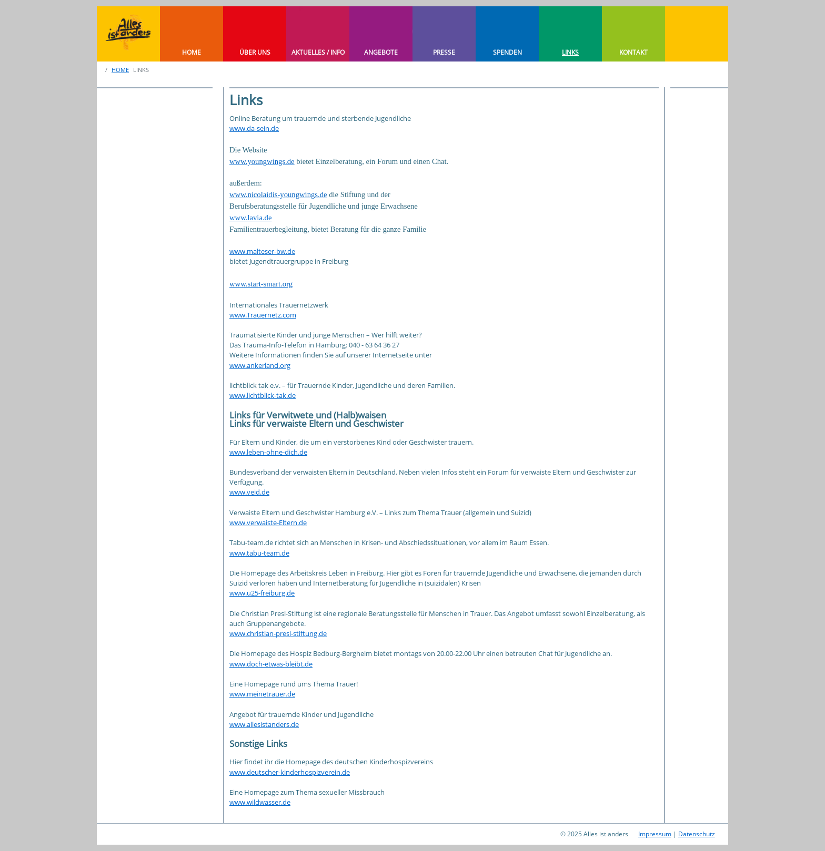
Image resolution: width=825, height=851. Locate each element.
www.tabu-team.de (259, 553)
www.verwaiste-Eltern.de (268, 522)
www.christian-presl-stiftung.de (278, 633)
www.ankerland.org (259, 365)
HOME (191, 52)
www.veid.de (249, 492)
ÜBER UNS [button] (254, 52)
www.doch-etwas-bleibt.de (271, 664)
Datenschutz (696, 834)
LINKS (570, 52)
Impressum (654, 834)
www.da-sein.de (254, 128)
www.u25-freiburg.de (262, 593)
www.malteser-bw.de (262, 251)
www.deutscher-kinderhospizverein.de (289, 772)
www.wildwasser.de (259, 802)
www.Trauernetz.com (262, 315)
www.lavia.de (250, 217)
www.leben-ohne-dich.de (268, 452)
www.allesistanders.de (264, 724)
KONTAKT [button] (633, 52)
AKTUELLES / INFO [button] (318, 52)
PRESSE (444, 52)
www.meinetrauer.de (262, 694)
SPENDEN (507, 52)
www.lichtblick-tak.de (262, 395)
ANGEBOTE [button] (381, 52)
